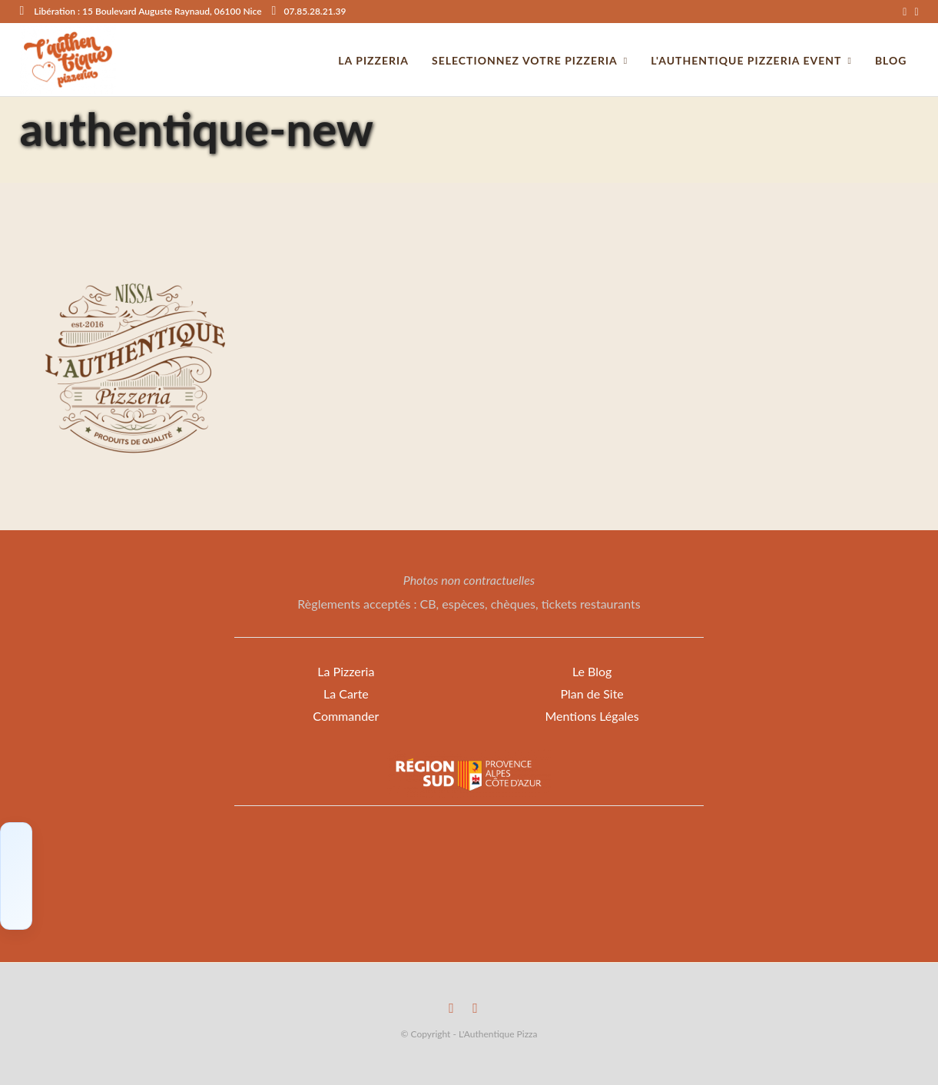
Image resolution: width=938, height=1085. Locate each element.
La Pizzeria (345, 671)
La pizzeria (373, 60)
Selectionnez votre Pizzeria (525, 60)
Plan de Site (591, 693)
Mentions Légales (591, 715)
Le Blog (592, 671)
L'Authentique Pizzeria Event (746, 60)
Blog (891, 60)
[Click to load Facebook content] (16, 876)
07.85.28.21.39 (309, 11)
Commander (346, 715)
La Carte (346, 693)
